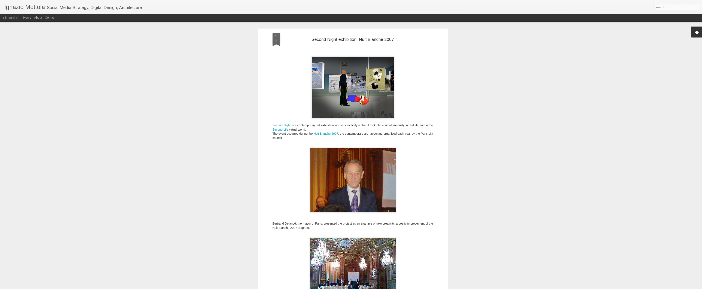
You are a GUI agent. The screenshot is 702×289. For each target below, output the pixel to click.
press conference (290, 265)
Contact (50, 17)
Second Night (282, 77)
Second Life (280, 81)
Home (27, 17)
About (38, 17)
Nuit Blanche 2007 (326, 86)
